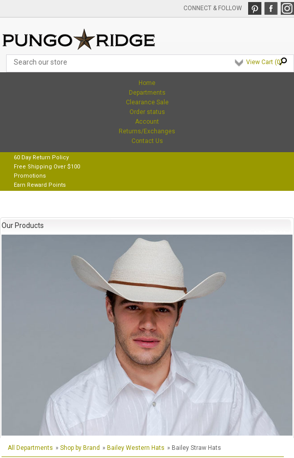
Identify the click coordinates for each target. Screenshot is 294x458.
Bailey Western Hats (136, 447)
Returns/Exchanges (147, 131)
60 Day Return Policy (41, 157)
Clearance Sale (147, 102)
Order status (147, 112)
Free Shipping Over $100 (47, 166)
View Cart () (264, 62)
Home (147, 83)
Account (147, 121)
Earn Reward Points (40, 185)
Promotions (30, 176)
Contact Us (147, 141)
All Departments (30, 447)
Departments (147, 92)
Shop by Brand (80, 447)
